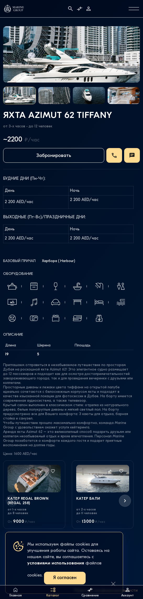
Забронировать (53, 155)
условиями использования (55, 563)
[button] (12, 96)
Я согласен (64, 577)
